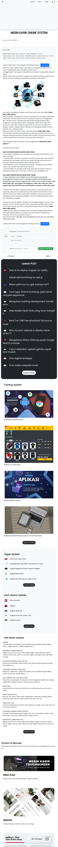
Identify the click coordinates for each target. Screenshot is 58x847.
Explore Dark (29, 626)
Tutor (39, 2)
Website (7, 820)
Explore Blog (29, 373)
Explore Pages (29, 585)
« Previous (11, 256)
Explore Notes (29, 732)
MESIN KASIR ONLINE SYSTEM (29, 33)
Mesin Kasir (9, 774)
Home (33, 2)
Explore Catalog (29, 543)
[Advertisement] (29, 16)
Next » (48, 256)
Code (46, 2)
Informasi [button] (45, 65)
